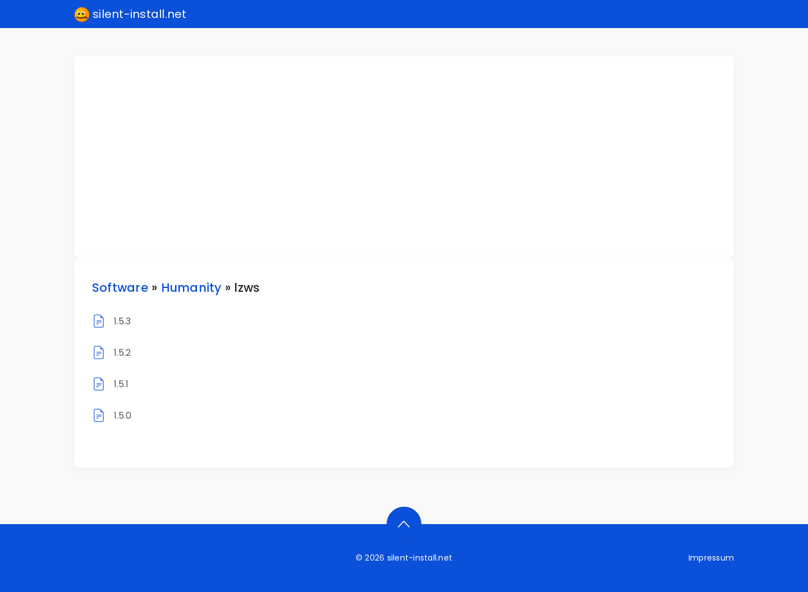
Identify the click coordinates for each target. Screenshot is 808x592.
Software (120, 287)
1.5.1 (121, 384)
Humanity (191, 287)
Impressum (711, 557)
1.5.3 (122, 321)
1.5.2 (122, 352)
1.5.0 (123, 415)
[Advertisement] (410, 157)
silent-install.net (130, 14)
